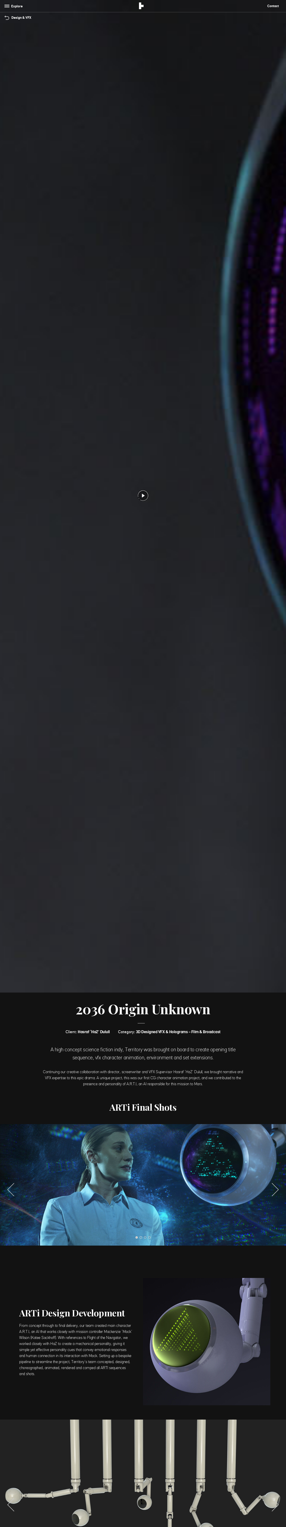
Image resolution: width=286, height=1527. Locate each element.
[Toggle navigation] (14, 6)
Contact (273, 6)
